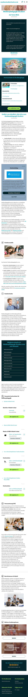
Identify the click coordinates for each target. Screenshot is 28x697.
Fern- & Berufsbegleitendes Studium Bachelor (14, 451)
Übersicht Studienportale (6, 681)
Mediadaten (17, 681)
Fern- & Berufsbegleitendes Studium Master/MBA (12, 478)
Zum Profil (14, 197)
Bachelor (14, 638)
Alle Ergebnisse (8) (14, 416)
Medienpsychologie (17, 230)
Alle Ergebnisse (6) (14, 443)
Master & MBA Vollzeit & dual (10, 425)
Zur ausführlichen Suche (14, 108)
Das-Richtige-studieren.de (6, 689)
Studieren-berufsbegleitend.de (7, 693)
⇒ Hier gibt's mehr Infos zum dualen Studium (15, 276)
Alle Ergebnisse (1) (14, 469)
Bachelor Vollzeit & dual (9, 401)
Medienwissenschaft (6, 230)
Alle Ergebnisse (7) (14, 495)
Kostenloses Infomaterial (14, 193)
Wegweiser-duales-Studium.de (7, 691)
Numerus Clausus (9, 536)
